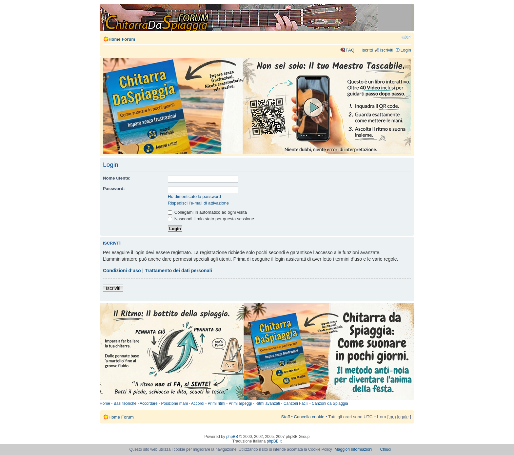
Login (406, 50)
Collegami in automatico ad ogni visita (207, 212)
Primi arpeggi (240, 403)
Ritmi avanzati (267, 403)
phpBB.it (274, 441)
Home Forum (122, 39)
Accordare (149, 403)
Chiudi (385, 449)
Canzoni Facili (296, 403)
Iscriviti (386, 50)
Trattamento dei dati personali (178, 270)
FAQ (350, 50)
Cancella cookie (309, 416)
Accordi (197, 403)
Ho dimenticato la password (194, 196)
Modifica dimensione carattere (406, 37)
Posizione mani (174, 403)
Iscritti (367, 50)
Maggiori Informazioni (353, 449)
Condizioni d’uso (122, 270)
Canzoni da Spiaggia (330, 403)
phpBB (232, 436)
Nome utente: (116, 178)
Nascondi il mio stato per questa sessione (211, 218)
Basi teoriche (125, 403)
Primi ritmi (216, 403)
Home (105, 403)
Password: (114, 188)
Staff (285, 416)
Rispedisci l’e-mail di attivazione (198, 203)
